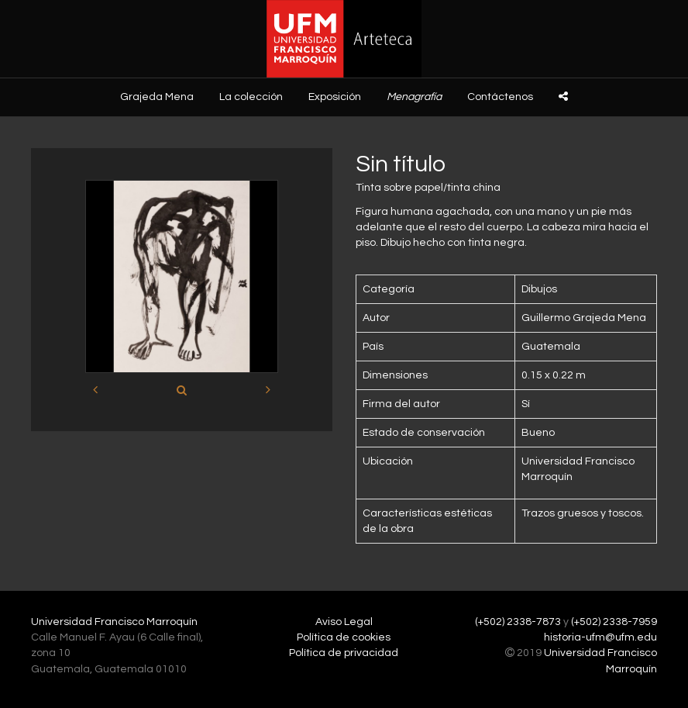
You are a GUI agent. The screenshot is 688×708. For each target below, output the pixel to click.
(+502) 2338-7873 (518, 621)
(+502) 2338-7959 (614, 621)
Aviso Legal (344, 621)
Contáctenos (500, 97)
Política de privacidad (343, 653)
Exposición (334, 97)
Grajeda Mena (157, 97)
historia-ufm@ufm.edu (600, 637)
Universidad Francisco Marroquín (114, 621)
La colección (251, 97)
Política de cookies (343, 637)
